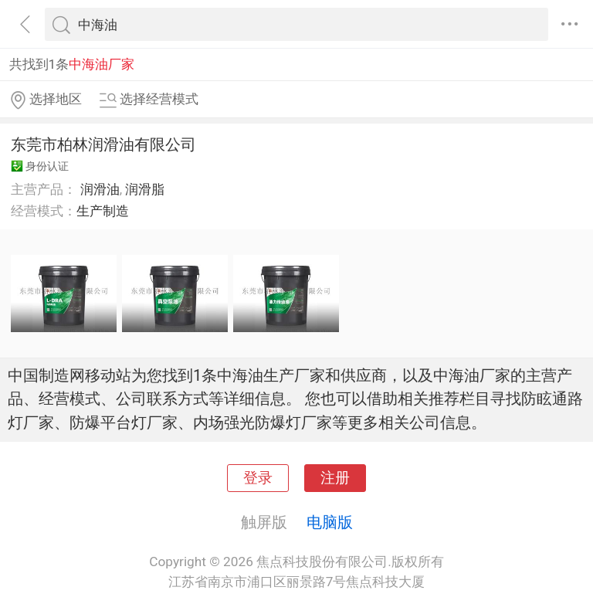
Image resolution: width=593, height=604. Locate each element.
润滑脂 (144, 189)
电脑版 (330, 522)
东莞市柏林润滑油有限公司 (103, 144)
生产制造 (102, 211)
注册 (335, 478)
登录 (258, 478)
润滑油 (100, 189)
